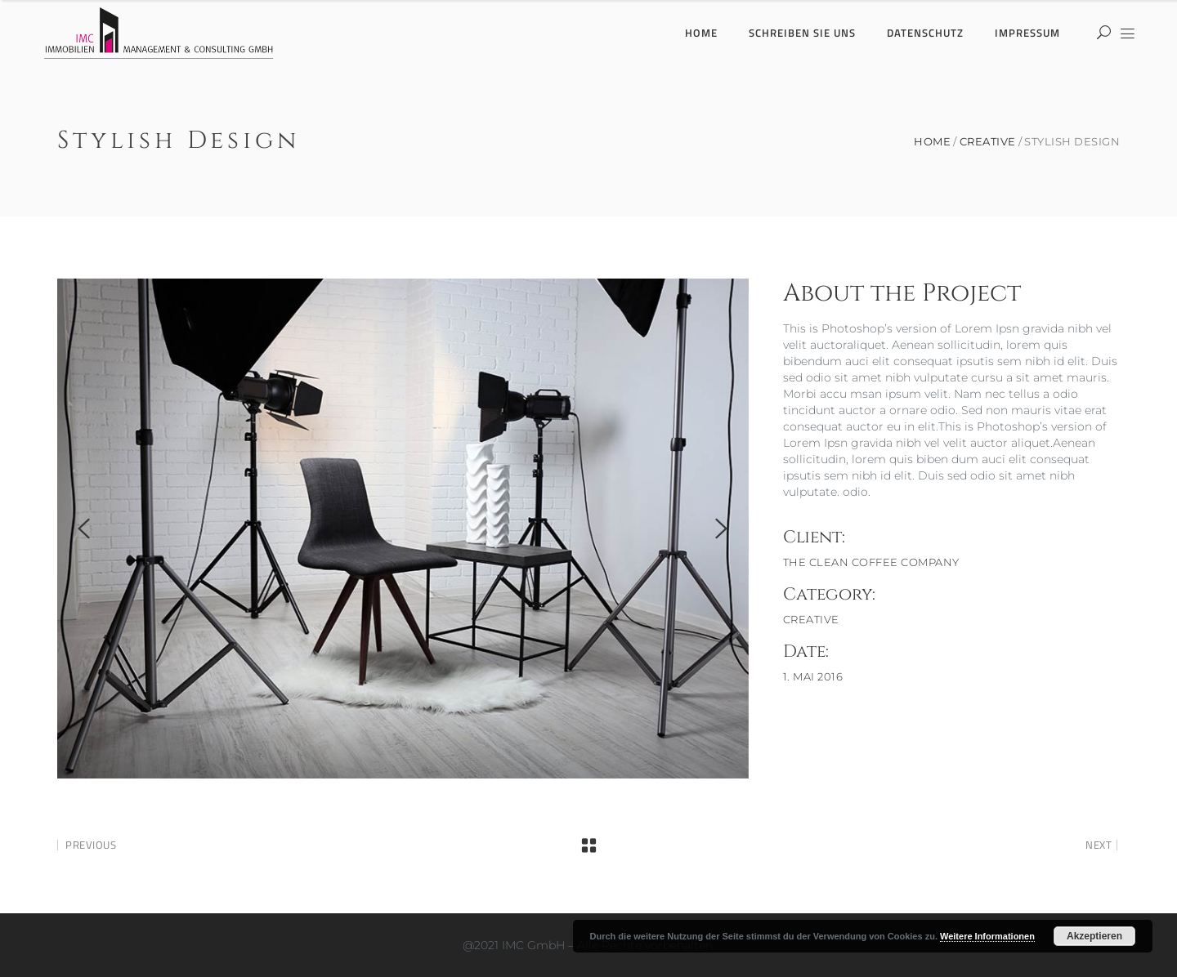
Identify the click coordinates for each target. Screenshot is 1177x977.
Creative (988, 141)
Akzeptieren (1094, 936)
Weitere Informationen (987, 936)
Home (932, 141)
